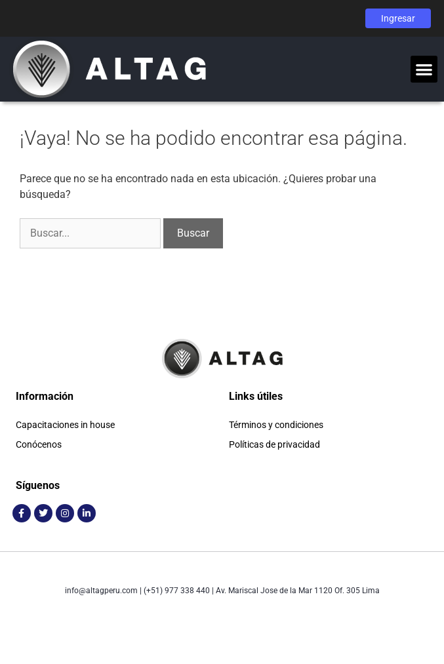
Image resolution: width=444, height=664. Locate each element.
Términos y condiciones (276, 425)
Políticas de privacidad (274, 444)
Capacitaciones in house (65, 425)
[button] (424, 69)
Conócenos (39, 444)
